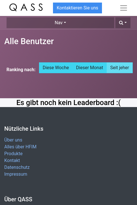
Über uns (13, 140)
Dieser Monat (89, 67)
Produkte (13, 153)
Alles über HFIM (20, 146)
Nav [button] (59, 22)
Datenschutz (17, 167)
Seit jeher (119, 67)
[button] (122, 22)
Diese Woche (56, 67)
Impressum (15, 174)
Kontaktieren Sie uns (77, 8)
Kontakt (12, 160)
